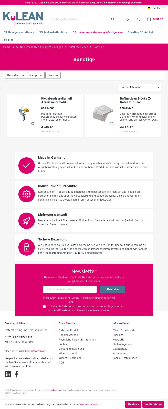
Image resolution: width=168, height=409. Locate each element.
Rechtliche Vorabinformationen (77, 339)
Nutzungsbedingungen (87, 301)
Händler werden (68, 335)
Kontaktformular (35, 351)
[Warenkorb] (155, 19)
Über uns (118, 335)
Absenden (112, 289)
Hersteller (15, 75)
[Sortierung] (140, 87)
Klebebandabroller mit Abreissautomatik (56, 100)
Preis (53, 75)
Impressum (119, 353)
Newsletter (119, 339)
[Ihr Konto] (138, 19)
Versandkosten (53, 390)
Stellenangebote (122, 344)
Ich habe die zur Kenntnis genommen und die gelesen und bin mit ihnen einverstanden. (85, 308)
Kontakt (63, 344)
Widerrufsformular (70, 358)
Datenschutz (120, 348)
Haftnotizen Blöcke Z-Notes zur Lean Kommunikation (135, 100)
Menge (36, 75)
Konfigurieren (153, 404)
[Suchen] (112, 19)
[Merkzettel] (127, 19)
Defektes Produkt (69, 330)
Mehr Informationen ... (90, 404)
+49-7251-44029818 (18, 336)
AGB (59, 310)
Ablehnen (133, 404)
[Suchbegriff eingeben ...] (79, 19)
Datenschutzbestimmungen (78, 306)
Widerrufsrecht (68, 353)
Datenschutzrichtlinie (55, 301)
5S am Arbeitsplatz (124, 330)
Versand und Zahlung (71, 348)
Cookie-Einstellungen (125, 358)
